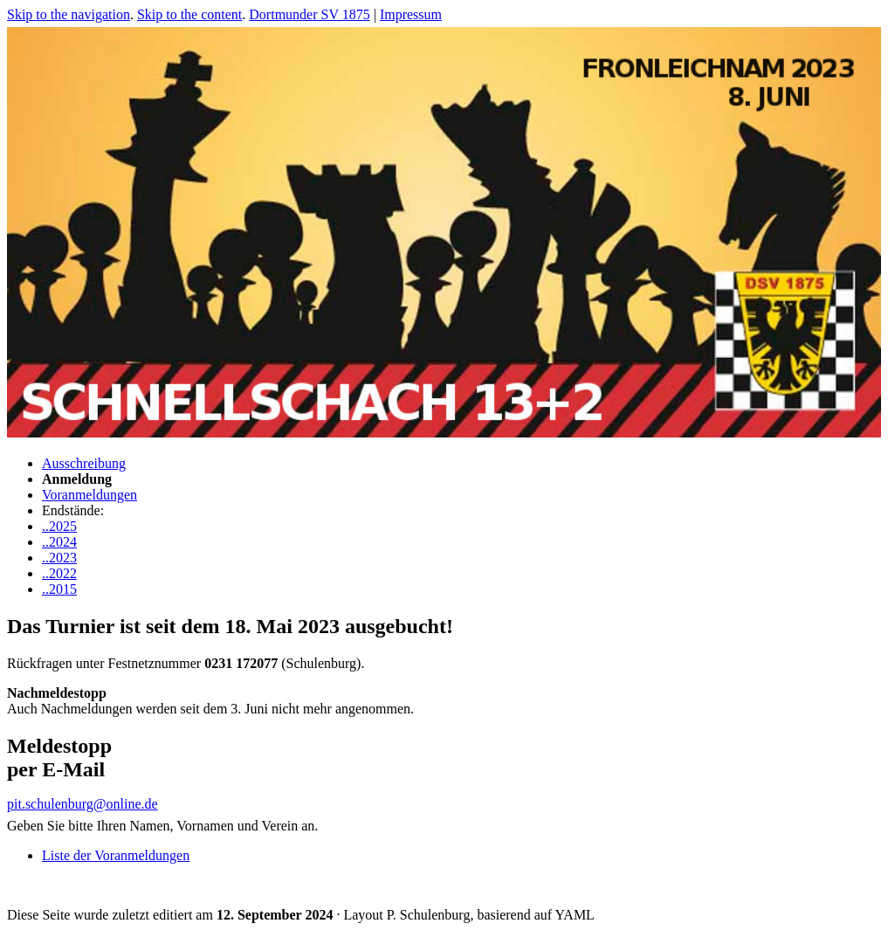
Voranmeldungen (89, 494)
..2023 (59, 557)
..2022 (59, 573)
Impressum (411, 14)
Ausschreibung (84, 463)
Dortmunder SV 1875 (309, 14)
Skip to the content (189, 14)
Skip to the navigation (68, 14)
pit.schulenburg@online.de (82, 803)
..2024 (59, 541)
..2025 (59, 526)
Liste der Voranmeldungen (115, 855)
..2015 (59, 589)
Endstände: (73, 510)
